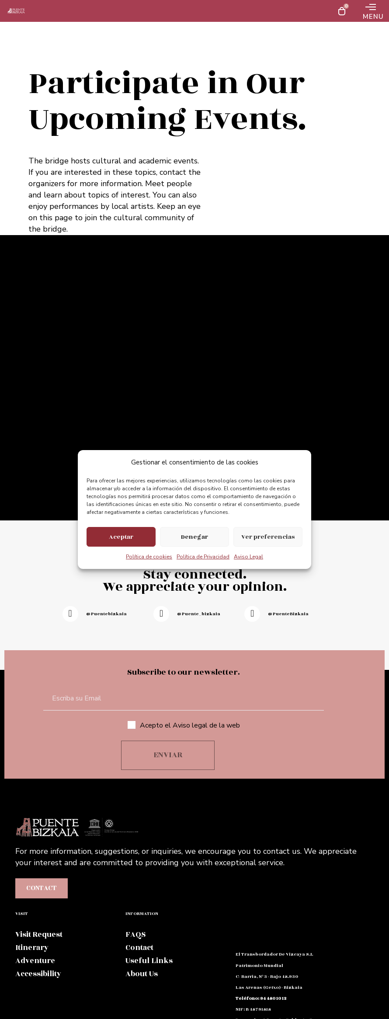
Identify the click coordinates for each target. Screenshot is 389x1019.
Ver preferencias (268, 536)
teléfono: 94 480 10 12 (261, 998)
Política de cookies (149, 556)
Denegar (194, 536)
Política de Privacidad (203, 556)
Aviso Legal (248, 556)
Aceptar (121, 536)
